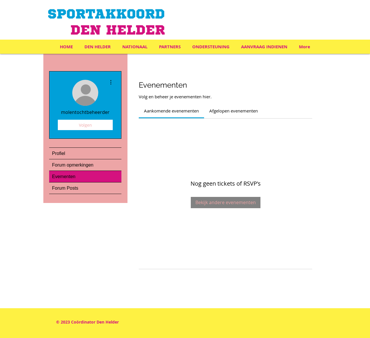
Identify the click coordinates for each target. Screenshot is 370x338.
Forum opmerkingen (72, 164)
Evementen (63, 176)
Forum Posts (65, 188)
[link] (171, 111)
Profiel (58, 153)
